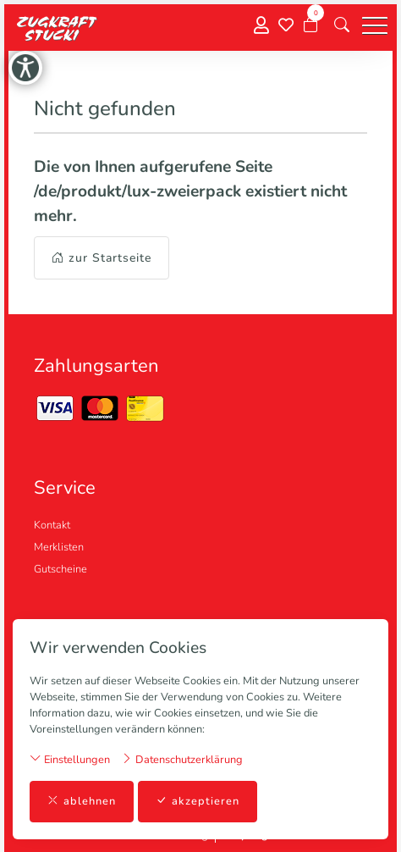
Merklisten (59, 547)
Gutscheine (60, 569)
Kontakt (52, 525)
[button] (342, 25)
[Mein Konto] (261, 26)
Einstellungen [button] (70, 759)
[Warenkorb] (310, 25)
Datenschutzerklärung (182, 759)
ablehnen (81, 802)
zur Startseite (101, 258)
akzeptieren (197, 802)
